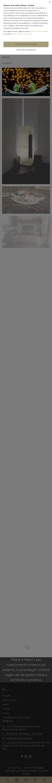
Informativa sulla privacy (22, 34)
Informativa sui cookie (39, 31)
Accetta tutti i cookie (26, 44)
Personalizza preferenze (26, 50)
